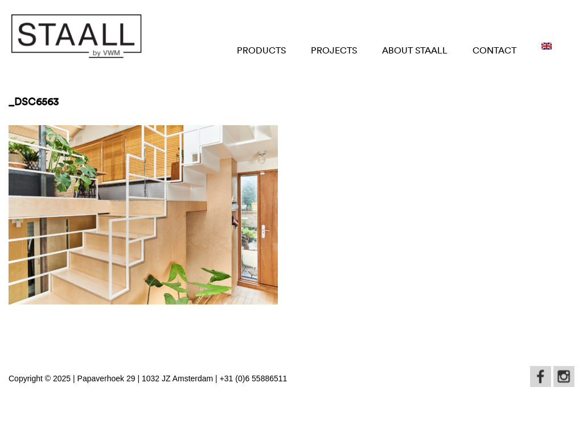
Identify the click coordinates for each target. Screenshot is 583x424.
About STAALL (414, 50)
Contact (494, 50)
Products (261, 50)
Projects (334, 50)
